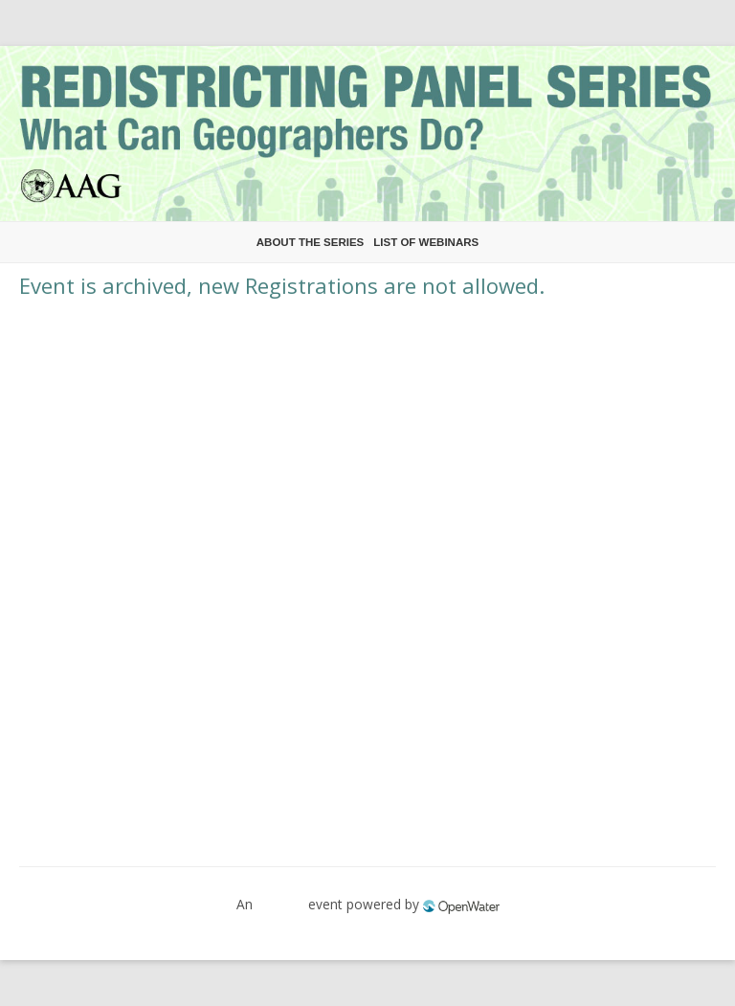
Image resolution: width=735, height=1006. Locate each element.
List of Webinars (426, 242)
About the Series (310, 242)
